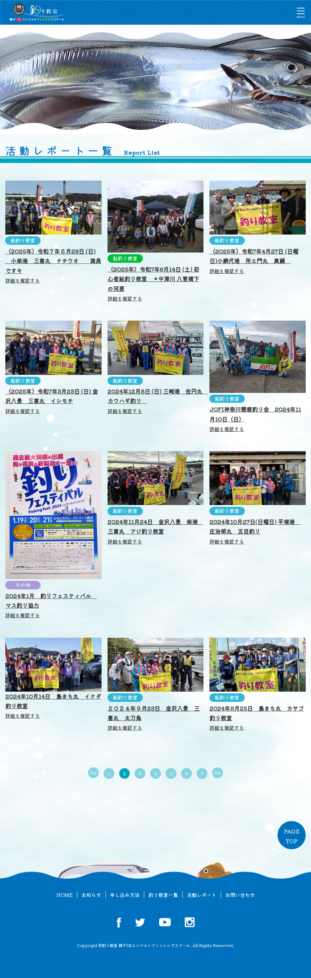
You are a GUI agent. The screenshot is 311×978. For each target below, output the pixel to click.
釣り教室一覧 (163, 894)
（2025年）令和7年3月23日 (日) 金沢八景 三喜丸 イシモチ (51, 400)
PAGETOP (292, 836)
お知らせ (91, 894)
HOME (64, 894)
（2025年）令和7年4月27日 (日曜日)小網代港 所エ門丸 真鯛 (253, 260)
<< (93, 773)
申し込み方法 (125, 894)
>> (217, 773)
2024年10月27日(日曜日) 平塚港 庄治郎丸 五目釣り (254, 531)
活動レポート (202, 894)
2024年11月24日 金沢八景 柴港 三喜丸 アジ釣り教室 (155, 531)
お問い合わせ (240, 894)
